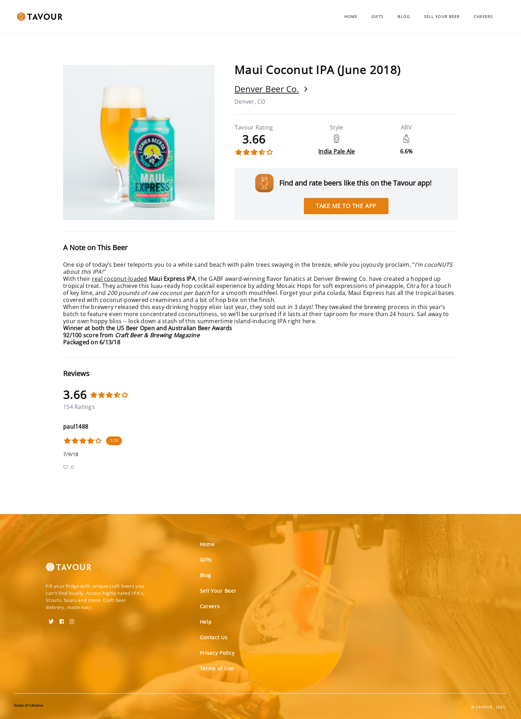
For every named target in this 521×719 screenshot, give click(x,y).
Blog (404, 16)
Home (350, 16)
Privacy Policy (217, 652)
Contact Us (214, 637)
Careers (483, 16)
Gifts (378, 16)
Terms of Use (217, 668)
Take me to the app (346, 206)
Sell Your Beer (442, 16)
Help (206, 621)
